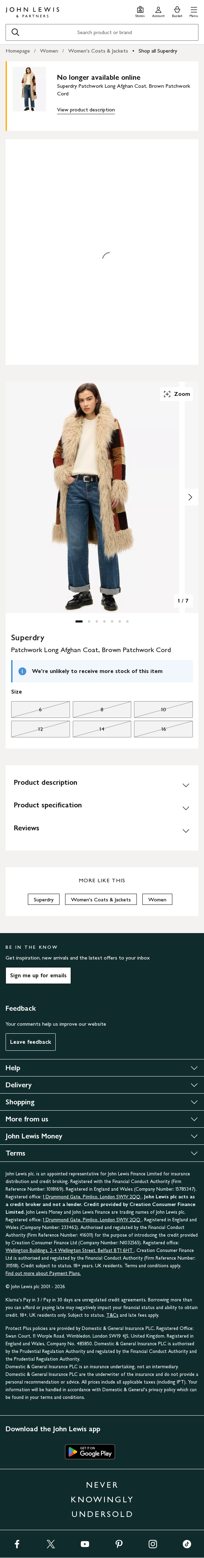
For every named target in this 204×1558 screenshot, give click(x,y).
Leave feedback (30, 1042)
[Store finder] (140, 11)
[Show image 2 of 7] (190, 497)
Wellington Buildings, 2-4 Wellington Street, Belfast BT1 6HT (70, 1250)
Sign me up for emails (38, 975)
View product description (86, 109)
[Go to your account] (158, 11)
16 (150, 731)
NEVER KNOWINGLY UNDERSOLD (102, 1499)
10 (150, 711)
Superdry (44, 899)
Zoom (176, 394)
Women (49, 50)
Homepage (18, 50)
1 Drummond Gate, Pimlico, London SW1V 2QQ (92, 1197)
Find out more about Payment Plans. (43, 1273)
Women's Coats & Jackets (98, 50)
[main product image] (35, 95)
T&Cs (112, 1315)
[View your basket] (177, 11)
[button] (193, 11)
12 (27, 731)
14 (89, 731)
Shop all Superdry (158, 50)
